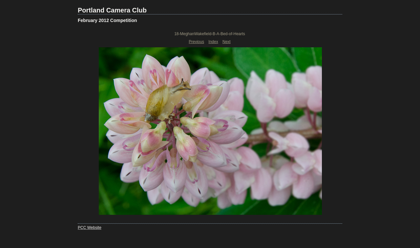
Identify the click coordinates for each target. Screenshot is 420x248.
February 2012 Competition (107, 20)
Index (213, 41)
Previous (196, 41)
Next (226, 41)
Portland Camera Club (112, 10)
